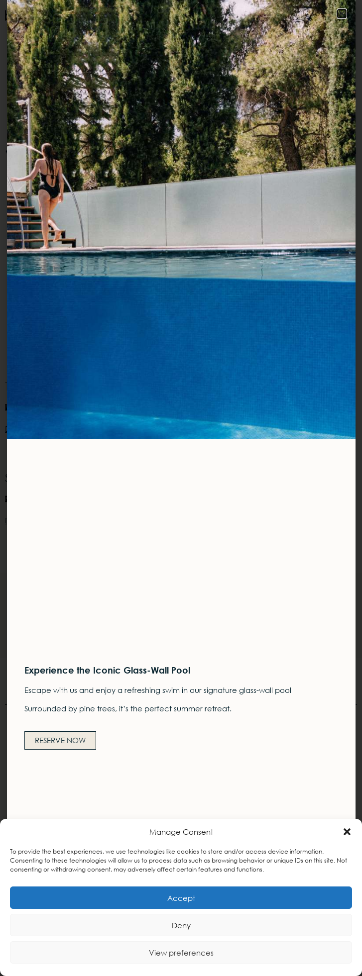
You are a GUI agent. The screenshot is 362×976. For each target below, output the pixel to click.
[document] (181, 488)
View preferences (181, 953)
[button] (347, 832)
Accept (181, 898)
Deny (181, 925)
